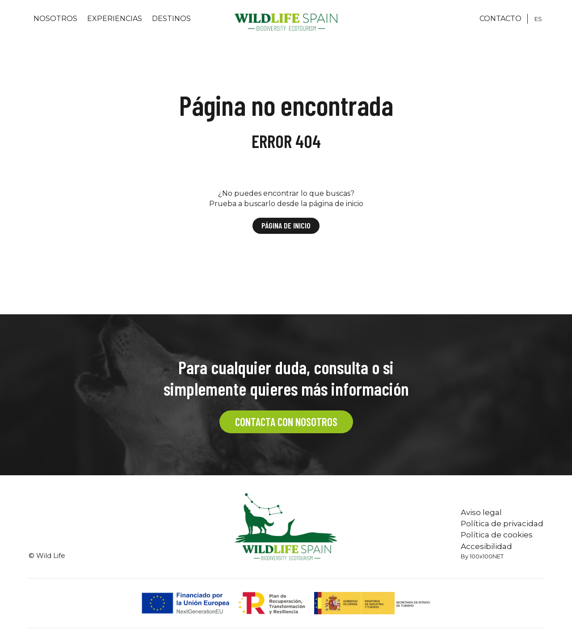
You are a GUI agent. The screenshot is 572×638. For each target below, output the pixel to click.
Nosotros (55, 18)
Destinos (171, 18)
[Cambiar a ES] (538, 18)
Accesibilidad (486, 546)
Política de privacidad (502, 523)
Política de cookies (497, 534)
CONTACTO (500, 18)
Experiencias (114, 18)
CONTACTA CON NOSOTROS (286, 421)
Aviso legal (481, 512)
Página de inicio (286, 225)
